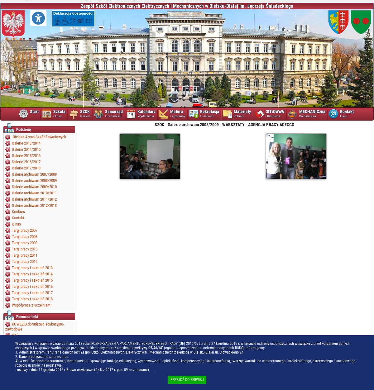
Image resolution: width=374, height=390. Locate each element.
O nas (16, 224)
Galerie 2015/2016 (26, 155)
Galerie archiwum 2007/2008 (34, 174)
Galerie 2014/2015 (26, 149)
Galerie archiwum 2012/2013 (34, 205)
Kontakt (18, 218)
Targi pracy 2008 (24, 236)
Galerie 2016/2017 (26, 161)
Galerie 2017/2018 (26, 168)
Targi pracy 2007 (24, 230)
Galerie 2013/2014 (26, 143)
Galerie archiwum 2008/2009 (34, 180)
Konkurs (18, 211)
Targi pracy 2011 (24, 255)
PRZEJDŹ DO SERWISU (187, 380)
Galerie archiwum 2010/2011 (34, 193)
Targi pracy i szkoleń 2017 (32, 292)
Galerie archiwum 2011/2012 (34, 199)
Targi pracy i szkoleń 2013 (32, 267)
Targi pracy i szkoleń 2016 (32, 286)
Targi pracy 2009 (24, 242)
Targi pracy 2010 (24, 249)
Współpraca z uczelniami (31, 305)
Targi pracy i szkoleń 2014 (32, 274)
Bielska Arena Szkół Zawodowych (39, 137)
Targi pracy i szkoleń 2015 (32, 280)
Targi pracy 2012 (24, 261)
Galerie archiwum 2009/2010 (34, 186)
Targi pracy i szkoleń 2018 (32, 299)
